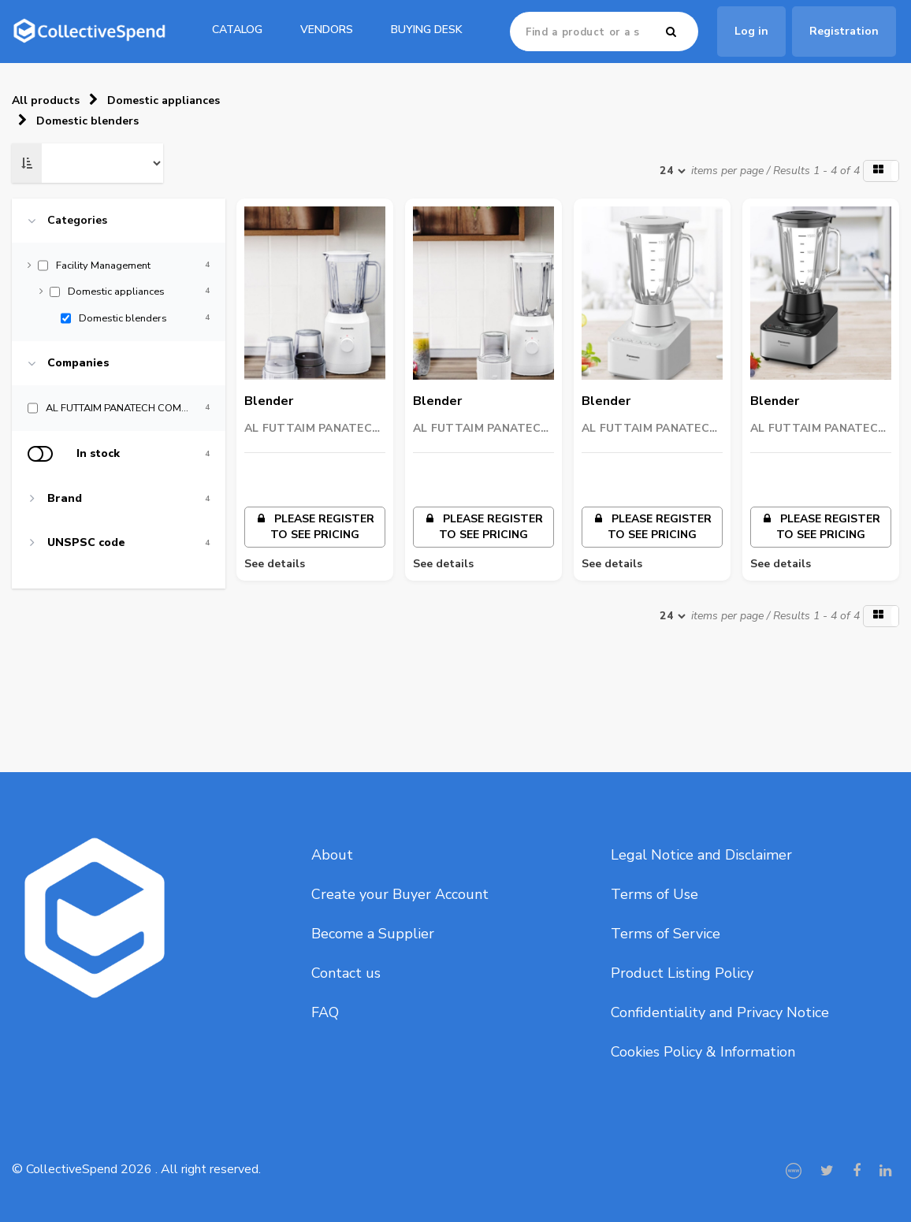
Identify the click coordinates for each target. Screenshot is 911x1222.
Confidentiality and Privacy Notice (720, 1012)
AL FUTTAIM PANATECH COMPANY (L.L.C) (312, 428)
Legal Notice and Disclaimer (701, 854)
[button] (881, 171)
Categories (77, 220)
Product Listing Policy (682, 973)
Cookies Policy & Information (703, 1051)
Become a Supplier (372, 933)
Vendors (326, 29)
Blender (268, 401)
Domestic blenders (87, 120)
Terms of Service (665, 933)
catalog (237, 29)
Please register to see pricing (315, 526)
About (332, 854)
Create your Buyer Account (400, 894)
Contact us (346, 973)
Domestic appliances (163, 100)
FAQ (325, 1012)
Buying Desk (427, 29)
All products (46, 100)
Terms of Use (654, 894)
